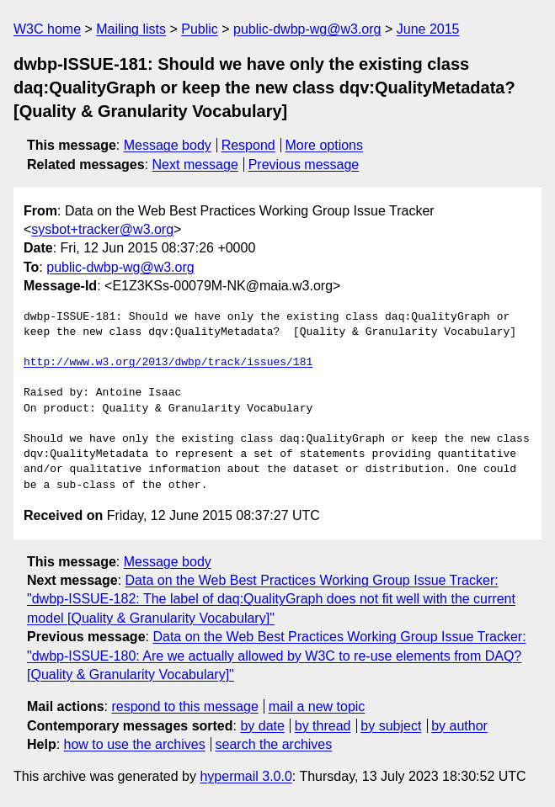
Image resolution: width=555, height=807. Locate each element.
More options (325, 145)
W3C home (47, 29)
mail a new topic (317, 706)
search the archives (274, 744)
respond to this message (184, 706)
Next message (195, 164)
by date (262, 726)
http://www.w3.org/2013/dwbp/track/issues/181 (168, 362)
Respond (248, 145)
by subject (390, 726)
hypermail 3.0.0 (245, 776)
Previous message (304, 164)
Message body (167, 145)
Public (199, 29)
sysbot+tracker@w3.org (102, 229)
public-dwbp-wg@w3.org (307, 29)
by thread (323, 726)
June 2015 (428, 29)
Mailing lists (131, 29)
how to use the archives (134, 744)
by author (459, 726)
